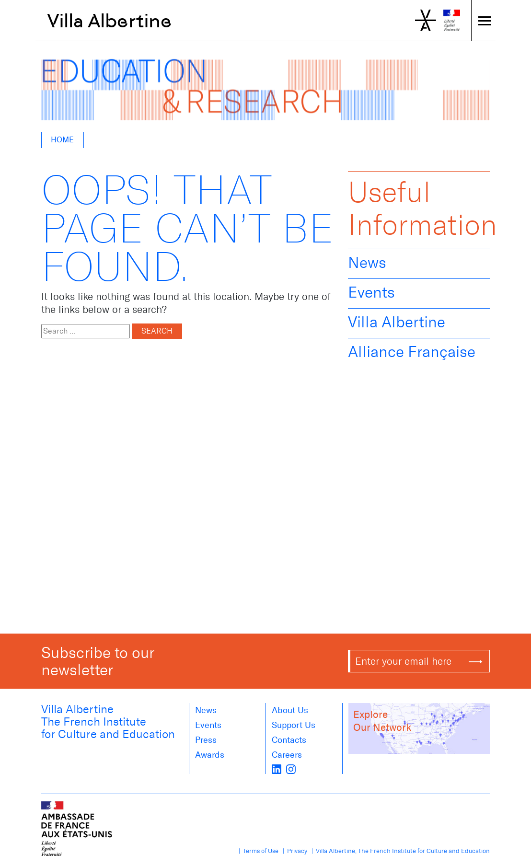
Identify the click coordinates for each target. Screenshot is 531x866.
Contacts (289, 740)
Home (62, 139)
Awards (209, 755)
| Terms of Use (257, 850)
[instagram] (291, 768)
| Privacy (293, 850)
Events (371, 292)
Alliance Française (411, 351)
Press (206, 740)
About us (290, 710)
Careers (287, 755)
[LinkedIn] (276, 768)
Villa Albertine (109, 20)
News (367, 262)
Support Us (293, 725)
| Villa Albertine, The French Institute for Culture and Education (399, 850)
